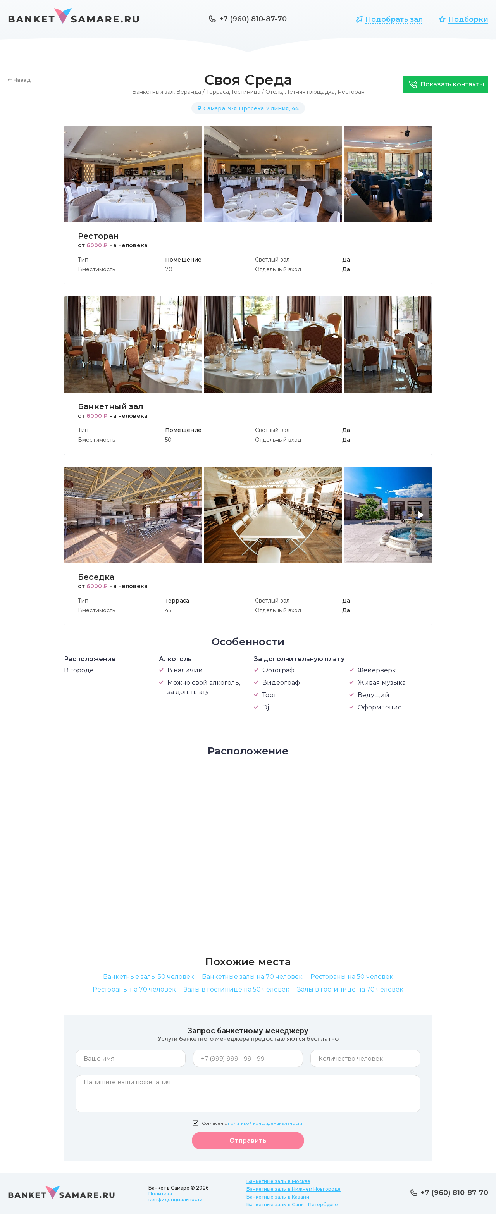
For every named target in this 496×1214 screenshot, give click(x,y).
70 (168, 269)
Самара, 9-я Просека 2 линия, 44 (251, 108)
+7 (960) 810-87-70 (253, 19)
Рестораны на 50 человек (351, 976)
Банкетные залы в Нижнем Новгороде (293, 1189)
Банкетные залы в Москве (278, 1181)
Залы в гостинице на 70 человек (350, 989)
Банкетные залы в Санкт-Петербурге (292, 1204)
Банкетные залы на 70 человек (252, 976)
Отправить (248, 1140)
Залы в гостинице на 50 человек (236, 989)
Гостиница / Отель (257, 91)
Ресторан (351, 91)
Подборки (468, 19)
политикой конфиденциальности (265, 1123)
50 (168, 439)
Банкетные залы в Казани (277, 1197)
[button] (422, 178)
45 (168, 610)
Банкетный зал (153, 91)
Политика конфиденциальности (175, 1196)
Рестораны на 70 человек (134, 989)
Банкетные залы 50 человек (148, 976)
